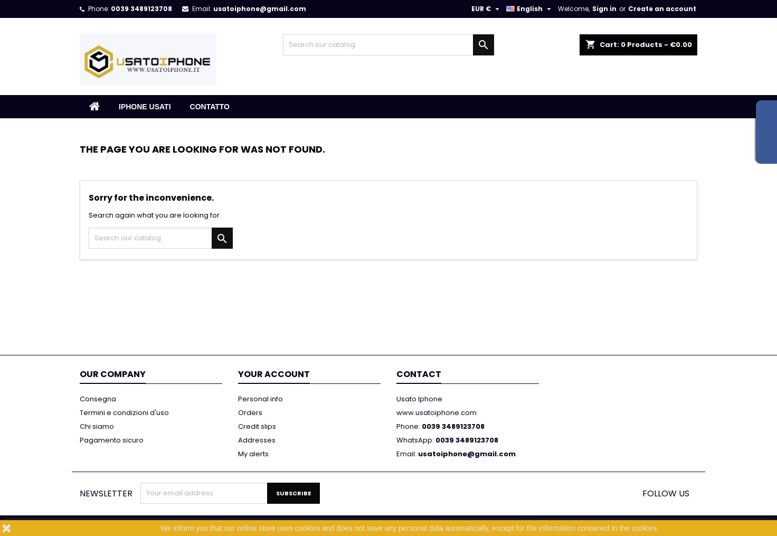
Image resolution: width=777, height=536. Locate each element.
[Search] (388, 44)
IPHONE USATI (145, 106)
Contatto (210, 106)
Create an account (662, 8)
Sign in (604, 8)
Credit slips (257, 426)
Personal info (260, 399)
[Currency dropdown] (486, 9)
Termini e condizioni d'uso (124, 413)
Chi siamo (97, 426)
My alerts (253, 454)
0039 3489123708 (141, 8)
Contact (418, 374)
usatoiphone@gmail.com (259, 8)
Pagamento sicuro (112, 440)
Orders (250, 413)
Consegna (98, 399)
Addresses (257, 440)
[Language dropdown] (530, 9)
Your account (274, 374)
